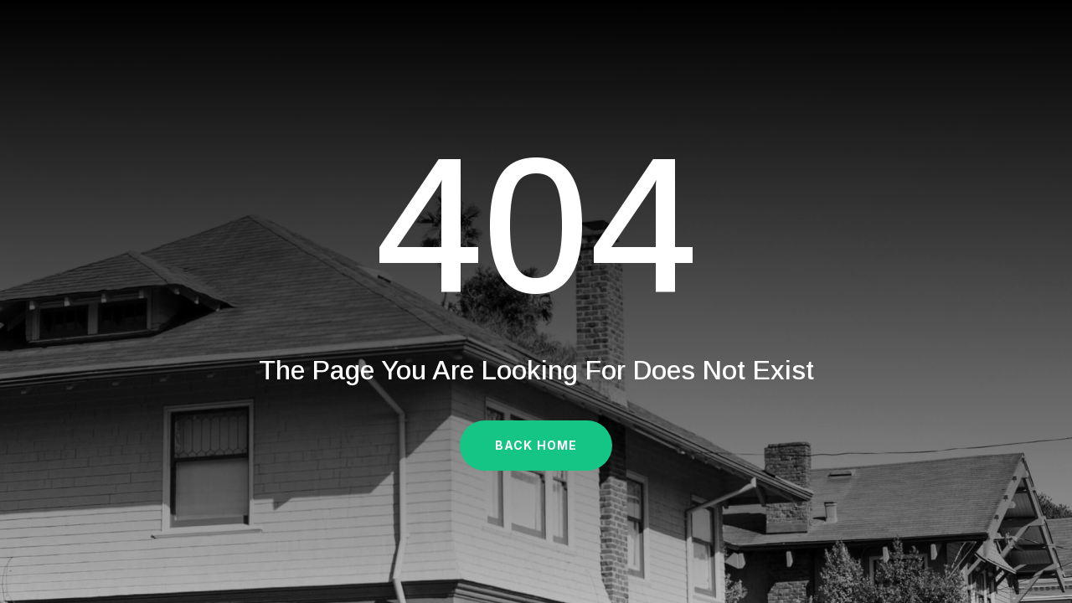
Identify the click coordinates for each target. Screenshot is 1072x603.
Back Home (536, 445)
